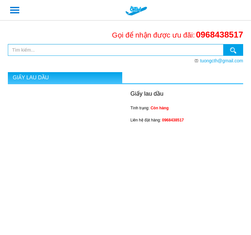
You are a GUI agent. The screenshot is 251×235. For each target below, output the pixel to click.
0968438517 (219, 34)
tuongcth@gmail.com (221, 60)
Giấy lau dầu (31, 77)
